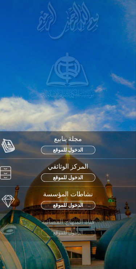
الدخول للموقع (68, 150)
